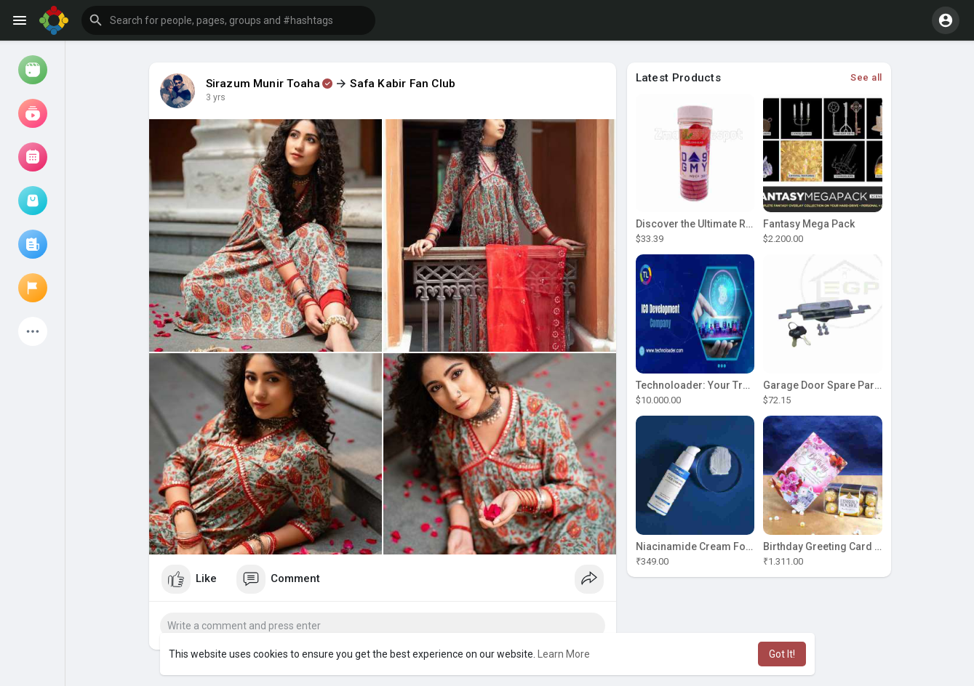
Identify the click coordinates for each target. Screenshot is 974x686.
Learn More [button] (564, 654)
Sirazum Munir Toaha (263, 83)
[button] (228, 20)
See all (866, 77)
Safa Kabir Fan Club (402, 83)
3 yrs (215, 97)
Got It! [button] (782, 654)
